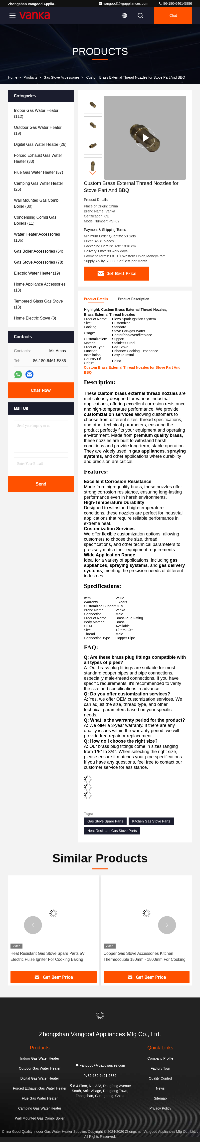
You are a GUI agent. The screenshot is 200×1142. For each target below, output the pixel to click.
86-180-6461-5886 (175, 3)
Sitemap (160, 1098)
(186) (37, 237)
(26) (40, 144)
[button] (92, 173)
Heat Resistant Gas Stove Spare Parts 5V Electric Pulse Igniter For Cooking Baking (47, 956)
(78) (38, 262)
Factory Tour (160, 1068)
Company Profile (160, 1058)
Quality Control (160, 1078)
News (160, 1088)
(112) (36, 113)
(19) (38, 130)
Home (12, 77)
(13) (39, 287)
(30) (36, 203)
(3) (35, 318)
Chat (173, 15)
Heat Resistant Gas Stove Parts (112, 831)
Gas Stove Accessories (62, 77)
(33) (38, 158)
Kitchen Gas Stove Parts (151, 821)
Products (30, 77)
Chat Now (41, 390)
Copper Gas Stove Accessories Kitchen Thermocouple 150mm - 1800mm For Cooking (145, 956)
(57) (38, 172)
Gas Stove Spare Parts (105, 821)
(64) (38, 251)
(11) (35, 220)
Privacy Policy (160, 1108)
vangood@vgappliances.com (123, 3)
